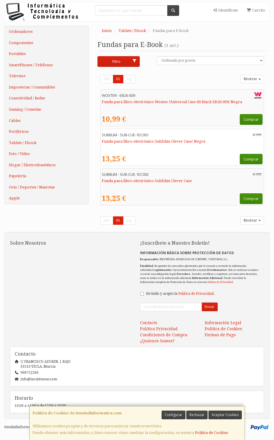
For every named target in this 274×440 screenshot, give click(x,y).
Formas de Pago (220, 335)
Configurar (173, 414)
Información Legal (223, 322)
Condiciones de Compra (163, 335)
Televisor (17, 76)
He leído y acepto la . (180, 294)
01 (118, 79)
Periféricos (18, 131)
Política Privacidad (159, 328)
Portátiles (17, 54)
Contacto (148, 322)
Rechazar (196, 414)
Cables (14, 120)
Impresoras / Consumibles (32, 87)
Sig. (129, 79)
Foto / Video (19, 154)
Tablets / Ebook (23, 143)
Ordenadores (20, 31)
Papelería (17, 176)
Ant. (107, 79)
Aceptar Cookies (225, 414)
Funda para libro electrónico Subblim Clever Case (147, 181)
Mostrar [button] (252, 79)
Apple (14, 198)
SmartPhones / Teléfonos (31, 65)
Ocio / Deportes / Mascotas (32, 187)
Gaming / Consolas (25, 109)
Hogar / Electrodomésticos (32, 165)
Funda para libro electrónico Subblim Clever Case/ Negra (153, 141)
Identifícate (225, 10)
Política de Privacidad (220, 282)
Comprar (251, 119)
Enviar (209, 306)
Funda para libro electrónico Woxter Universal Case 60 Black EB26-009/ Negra (172, 102)
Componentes (21, 43)
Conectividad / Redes (27, 98)
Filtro (124, 61)
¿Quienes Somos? (157, 341)
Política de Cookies (211, 432)
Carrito (256, 10)
